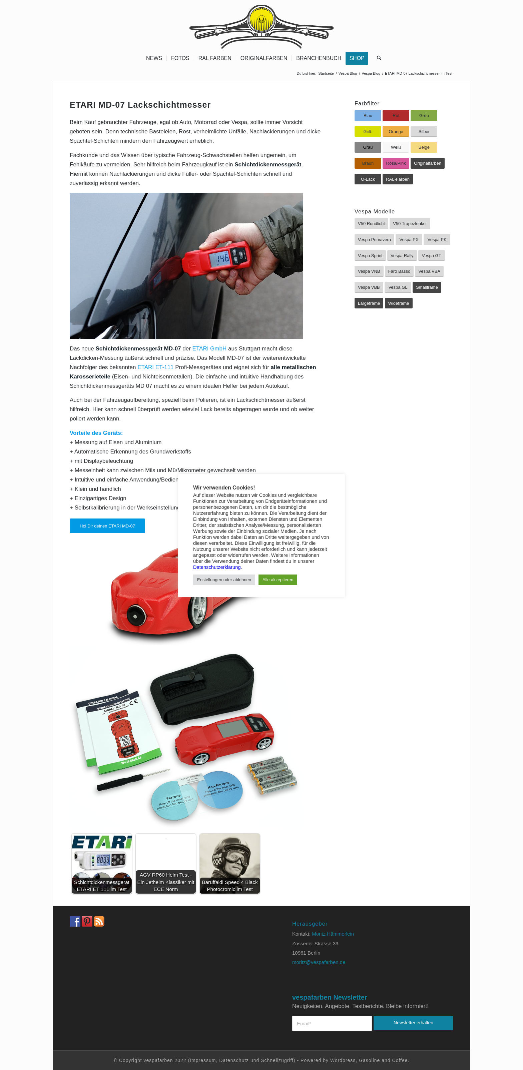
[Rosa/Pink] (396, 163)
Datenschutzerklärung (217, 567)
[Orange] (396, 131)
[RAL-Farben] (398, 179)
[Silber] (424, 131)
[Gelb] (368, 131)
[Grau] (368, 147)
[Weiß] (396, 147)
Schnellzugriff (277, 1060)
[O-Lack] (368, 179)
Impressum (203, 1060)
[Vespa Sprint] (370, 255)
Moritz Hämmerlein (333, 934)
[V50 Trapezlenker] (410, 223)
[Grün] (424, 115)
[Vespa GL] (398, 287)
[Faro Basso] (399, 271)
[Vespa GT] (431, 255)
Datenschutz (234, 1060)
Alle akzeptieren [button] (278, 579)
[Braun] (368, 163)
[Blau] (368, 115)
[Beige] (424, 147)
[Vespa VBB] (369, 287)
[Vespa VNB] (369, 271)
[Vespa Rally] (402, 255)
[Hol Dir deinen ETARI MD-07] (107, 525)
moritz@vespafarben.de (318, 962)
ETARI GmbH (209, 348)
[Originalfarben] (428, 163)
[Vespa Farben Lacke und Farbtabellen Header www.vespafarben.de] (261, 25)
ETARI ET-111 (155, 367)
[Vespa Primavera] (374, 239)
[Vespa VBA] (429, 271)
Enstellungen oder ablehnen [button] (224, 579)
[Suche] (377, 58)
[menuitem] (154, 58)
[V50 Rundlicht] (371, 223)
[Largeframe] (369, 303)
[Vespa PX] (409, 239)
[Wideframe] (399, 303)
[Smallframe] (427, 287)
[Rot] (396, 115)
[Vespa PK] (437, 239)
